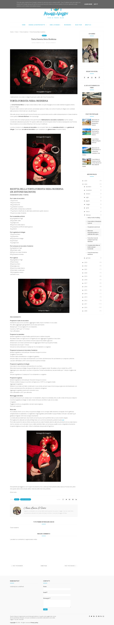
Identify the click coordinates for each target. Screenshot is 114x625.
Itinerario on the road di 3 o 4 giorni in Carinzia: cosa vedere (91, 151)
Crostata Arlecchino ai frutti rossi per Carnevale (94, 247)
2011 (85, 304)
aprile (87, 208)
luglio (87, 197)
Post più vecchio (70, 565)
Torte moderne (25, 499)
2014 (85, 293)
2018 (85, 280)
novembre (89, 190)
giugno (88, 201)
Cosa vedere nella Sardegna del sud (96, 140)
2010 (85, 307)
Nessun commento (51, 42)
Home (23, 25)
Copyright (13, 622)
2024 (85, 184)
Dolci (44, 35)
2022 (85, 266)
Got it (96, 4)
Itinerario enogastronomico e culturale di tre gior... (93, 232)
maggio (88, 204)
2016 (85, 287)
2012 (85, 300)
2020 (85, 273)
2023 (85, 262)
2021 (85, 269)
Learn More (88, 4)
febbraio (88, 215)
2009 (85, 311)
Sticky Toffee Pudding (94, 217)
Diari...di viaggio (55, 25)
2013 (85, 297)
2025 (85, 181)
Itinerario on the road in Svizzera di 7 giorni (95, 132)
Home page (44, 565)
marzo (88, 211)
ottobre (88, 194)
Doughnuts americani (94, 227)
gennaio (88, 258)
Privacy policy (34, 622)
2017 (85, 283)
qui (63, 420)
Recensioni (67, 25)
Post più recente (17, 565)
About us (88, 25)
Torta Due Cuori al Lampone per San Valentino (93, 239)
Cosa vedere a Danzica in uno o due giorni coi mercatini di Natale (91, 163)
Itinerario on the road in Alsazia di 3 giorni (95, 122)
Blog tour (78, 25)
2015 (85, 290)
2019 (85, 276)
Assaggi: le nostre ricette (37, 25)
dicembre (88, 187)
